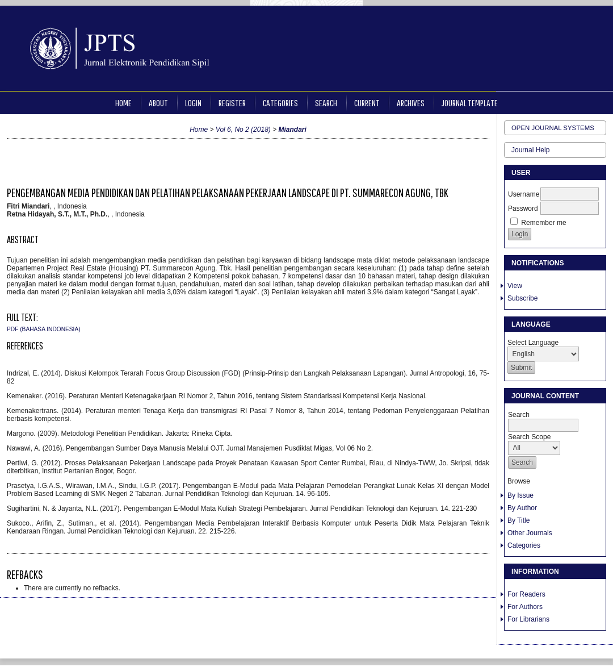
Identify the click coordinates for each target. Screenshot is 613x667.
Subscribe (522, 298)
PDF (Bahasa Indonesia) (44, 329)
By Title (518, 520)
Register (232, 102)
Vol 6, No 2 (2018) (243, 130)
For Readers (526, 594)
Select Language (533, 343)
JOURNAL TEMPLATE (470, 102)
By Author (522, 508)
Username (523, 194)
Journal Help (530, 150)
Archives (411, 102)
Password (523, 208)
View (514, 286)
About (158, 102)
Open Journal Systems (552, 127)
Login (193, 102)
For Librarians (528, 619)
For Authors (525, 607)
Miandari (292, 130)
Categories (523, 545)
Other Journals (529, 533)
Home (123, 102)
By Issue (520, 495)
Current (367, 102)
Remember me (543, 223)
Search (326, 102)
